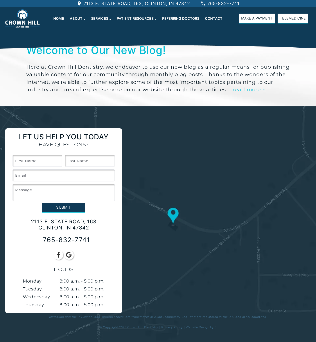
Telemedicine (293, 18)
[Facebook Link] (58, 255)
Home (58, 18)
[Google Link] (69, 255)
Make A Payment (256, 18)
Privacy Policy (172, 327)
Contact (214, 18)
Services (99, 18)
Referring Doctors (180, 18)
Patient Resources (135, 18)
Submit (63, 207)
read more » (249, 89)
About (76, 18)
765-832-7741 (220, 3)
